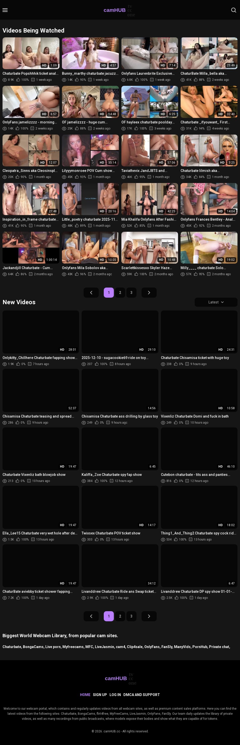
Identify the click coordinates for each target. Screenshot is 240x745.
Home (85, 695)
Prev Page (91, 292)
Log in (115, 695)
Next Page (149, 292)
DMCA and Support (141, 695)
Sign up (100, 695)
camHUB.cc (112, 731)
